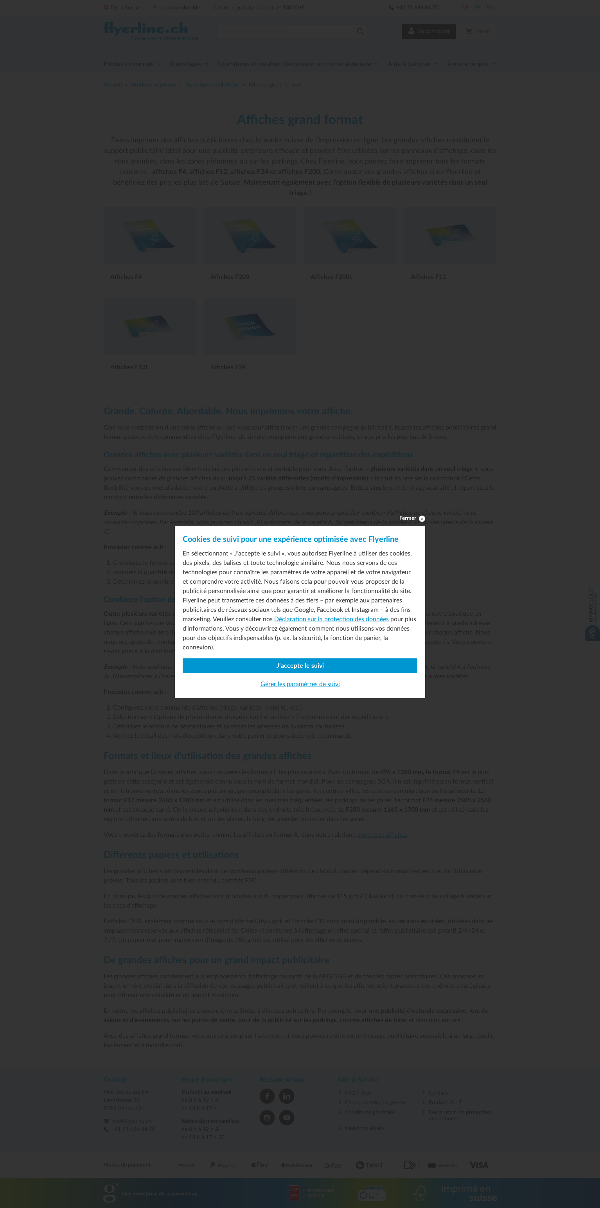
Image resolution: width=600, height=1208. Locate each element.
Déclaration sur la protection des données (331, 619)
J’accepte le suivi (300, 666)
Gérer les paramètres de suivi (300, 684)
